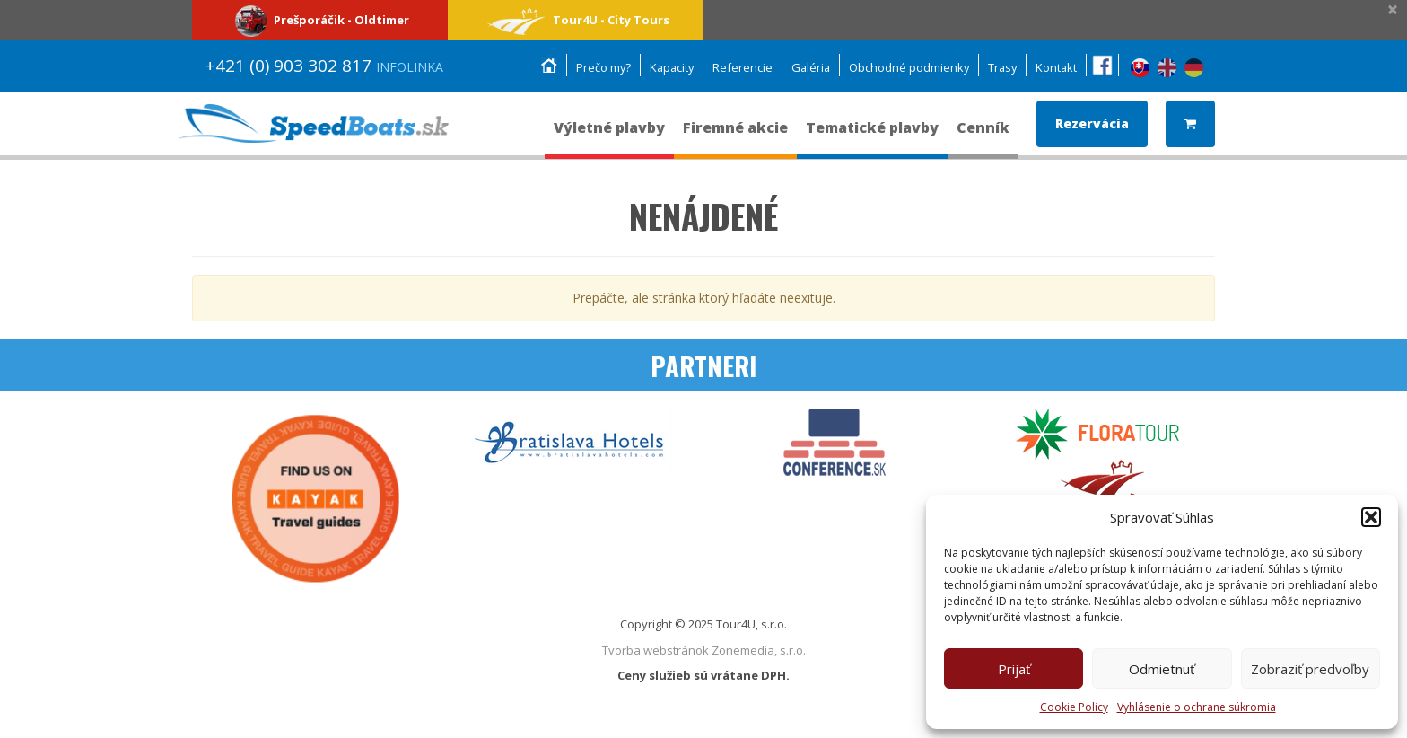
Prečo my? (595, 67)
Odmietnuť (1161, 669)
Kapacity (665, 67)
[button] (1371, 517)
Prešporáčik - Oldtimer (320, 20)
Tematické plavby (872, 136)
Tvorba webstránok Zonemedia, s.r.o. (704, 650)
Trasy (1000, 67)
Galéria (806, 67)
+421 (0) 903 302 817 (324, 65)
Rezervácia (1092, 123)
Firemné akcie (735, 136)
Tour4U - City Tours (575, 20)
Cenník (983, 136)
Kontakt (1056, 67)
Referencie (737, 67)
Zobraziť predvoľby (1310, 669)
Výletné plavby (609, 136)
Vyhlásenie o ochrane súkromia (1196, 707)
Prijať (1014, 669)
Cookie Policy (1074, 707)
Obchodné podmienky (905, 67)
